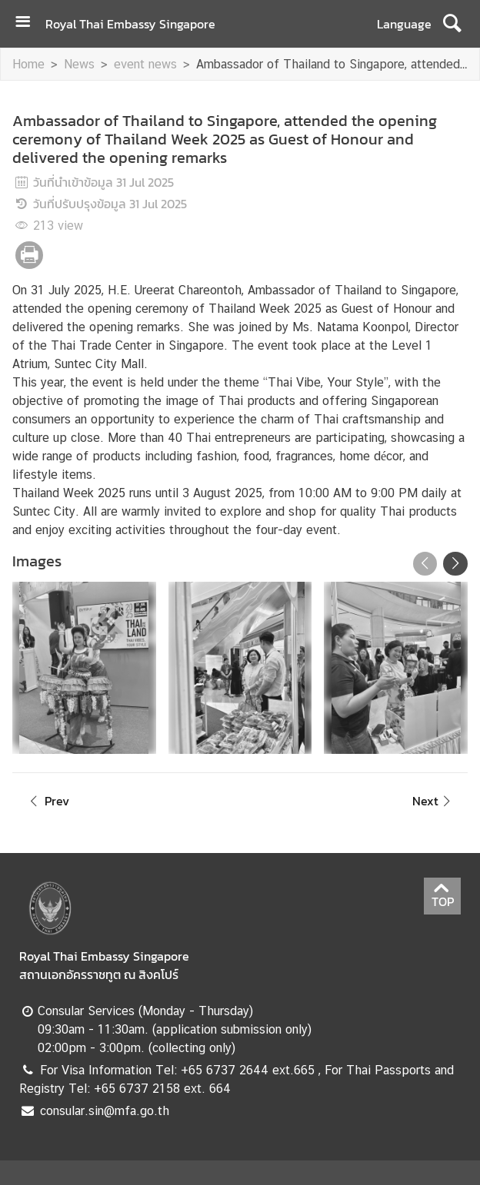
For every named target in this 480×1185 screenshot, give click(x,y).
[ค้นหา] (451, 23)
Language (404, 24)
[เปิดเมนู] (28, 23)
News (79, 64)
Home (28, 64)
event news (145, 64)
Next (433, 801)
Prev (47, 801)
